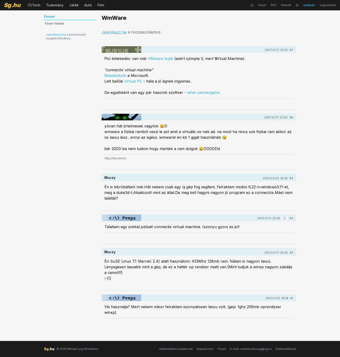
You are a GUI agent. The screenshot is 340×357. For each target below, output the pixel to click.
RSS (273, 5)
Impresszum (205, 349)
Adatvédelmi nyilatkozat (176, 349)
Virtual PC (133, 81)
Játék (74, 5)
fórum (262, 5)
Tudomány (55, 5)
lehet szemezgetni (203, 92)
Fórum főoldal (54, 23)
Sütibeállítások (286, 349)
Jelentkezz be (56, 34)
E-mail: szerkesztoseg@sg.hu (251, 349)
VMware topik (160, 58)
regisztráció (328, 5)
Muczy (109, 178)
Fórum (221, 349)
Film (101, 5)
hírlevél (286, 5)
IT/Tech (34, 5)
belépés (309, 5)
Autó (88, 5)
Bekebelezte (115, 75)
